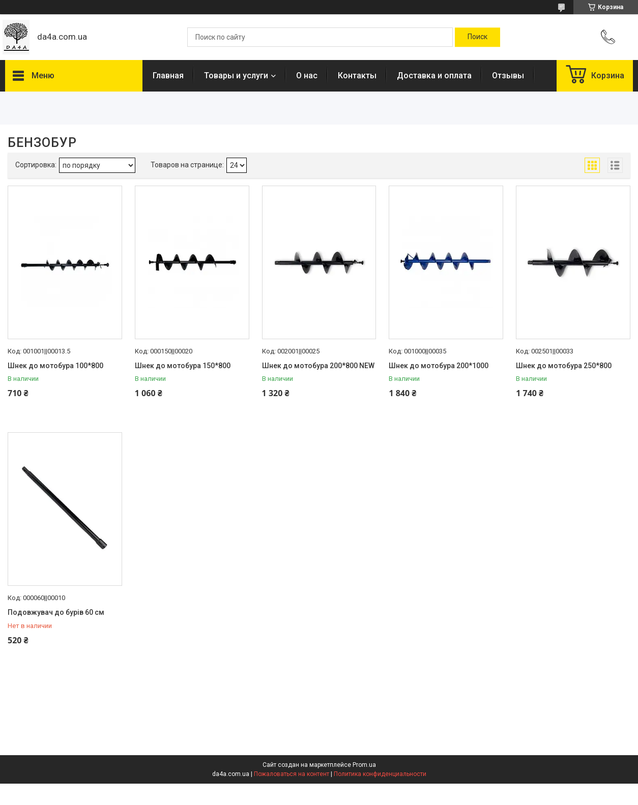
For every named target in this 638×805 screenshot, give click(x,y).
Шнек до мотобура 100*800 (55, 366)
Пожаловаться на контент (291, 774)
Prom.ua (364, 764)
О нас (306, 75)
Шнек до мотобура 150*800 (182, 366)
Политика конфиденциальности (380, 774)
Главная (168, 75)
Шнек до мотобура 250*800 (564, 366)
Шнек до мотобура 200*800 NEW (318, 366)
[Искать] (477, 37)
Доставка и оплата (434, 75)
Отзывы (508, 75)
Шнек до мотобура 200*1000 (438, 366)
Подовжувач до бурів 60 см (56, 612)
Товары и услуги (236, 75)
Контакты (357, 75)
